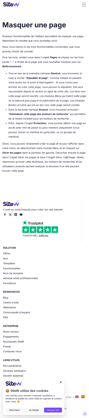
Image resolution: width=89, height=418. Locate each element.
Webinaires (9, 307)
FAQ (5, 317)
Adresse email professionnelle (20, 278)
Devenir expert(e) (13, 375)
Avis (5, 258)
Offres (6, 253)
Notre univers (11, 331)
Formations (9, 283)
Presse (7, 346)
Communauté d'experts (16, 312)
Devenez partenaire (14, 370)
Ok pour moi (53, 410)
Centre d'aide (11, 302)
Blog (5, 297)
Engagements (11, 336)
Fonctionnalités (11, 268)
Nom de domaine (13, 273)
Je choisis (34, 410)
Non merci (14, 410)
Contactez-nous (12, 351)
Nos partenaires (12, 365)
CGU (68, 397)
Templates (9, 263)
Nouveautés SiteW (13, 341)
